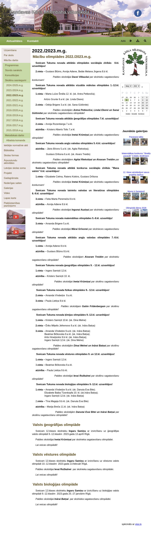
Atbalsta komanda (15, 140)
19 (127, 105)
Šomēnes (141, 114)
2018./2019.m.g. (14, 115)
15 (138, 103)
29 (131, 97)
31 (147, 108)
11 (122, 103)
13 (131, 103)
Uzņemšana (10, 50)
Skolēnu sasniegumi (15, 80)
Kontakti (33, 41)
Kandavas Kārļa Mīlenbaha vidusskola (49, 12)
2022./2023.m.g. (14, 95)
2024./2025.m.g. (14, 85)
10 (147, 100)
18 (122, 105)
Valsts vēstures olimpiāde (54, 454)
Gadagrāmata (11, 178)
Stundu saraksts (13, 70)
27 (122, 97)
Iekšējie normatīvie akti (16, 145)
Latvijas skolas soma (15, 168)
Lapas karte (10, 198)
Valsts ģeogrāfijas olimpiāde (56, 425)
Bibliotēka (9, 150)
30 (135, 97)
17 (147, 103)
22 (138, 105)
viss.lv (138, 524)
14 (135, 103)
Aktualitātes (14, 41)
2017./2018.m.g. (14, 120)
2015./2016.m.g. (14, 130)
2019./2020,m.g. (14, 110)
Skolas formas (11, 155)
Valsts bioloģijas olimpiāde (55, 484)
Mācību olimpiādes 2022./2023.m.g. (62, 57)
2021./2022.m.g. (14, 100)
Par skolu (9, 55)
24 (147, 105)
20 (131, 105)
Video (7, 193)
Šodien (128, 114)
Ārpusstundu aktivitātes (10, 161)
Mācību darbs (11, 60)
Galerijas (8, 188)
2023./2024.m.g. (14, 90)
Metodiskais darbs (14, 135)
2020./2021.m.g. (14, 105)
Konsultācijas (12, 75)
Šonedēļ (134, 114)
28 (127, 97)
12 (127, 103)
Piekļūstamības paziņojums (12, 204)
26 (127, 108)
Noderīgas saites (13, 183)
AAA (123, 41)
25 (122, 108)
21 (135, 105)
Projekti (8, 173)
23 (143, 105)
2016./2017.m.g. (14, 125)
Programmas (12, 65)
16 (143, 103)
